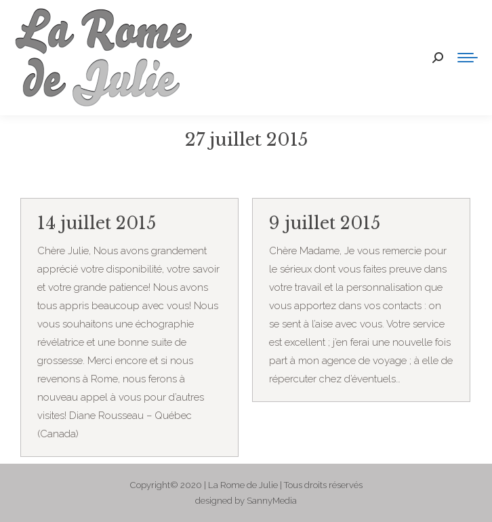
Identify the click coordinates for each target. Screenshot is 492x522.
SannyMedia (272, 501)
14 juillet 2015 (96, 223)
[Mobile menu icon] (467, 57)
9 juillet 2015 (324, 223)
